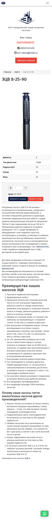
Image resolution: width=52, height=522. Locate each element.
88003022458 (42, 247)
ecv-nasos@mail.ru (27, 52)
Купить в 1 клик (35, 199)
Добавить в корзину (18, 199)
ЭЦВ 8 (17, 72)
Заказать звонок (26, 60)
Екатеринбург (26, 42)
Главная (7, 72)
